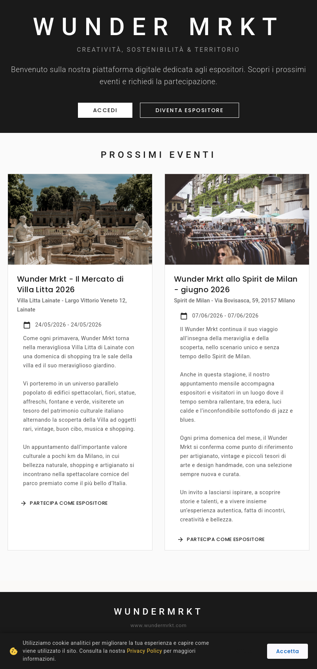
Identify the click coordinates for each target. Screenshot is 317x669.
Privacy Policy (144, 651)
